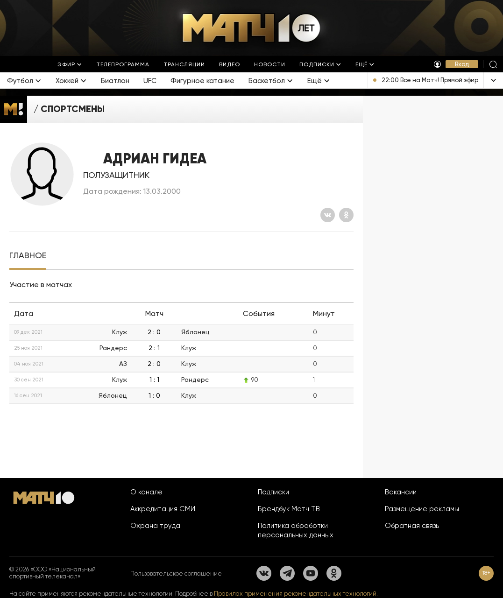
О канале (146, 492)
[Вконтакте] (327, 215)
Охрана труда (155, 525)
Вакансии (401, 492)
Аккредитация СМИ (162, 509)
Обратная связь (412, 525)
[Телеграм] (287, 573)
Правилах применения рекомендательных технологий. (296, 593)
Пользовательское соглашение (176, 573)
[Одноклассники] (346, 215)
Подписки (273, 492)
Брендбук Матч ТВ (289, 509)
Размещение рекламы (422, 509)
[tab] (27, 255)
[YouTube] (310, 573)
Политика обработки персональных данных (295, 530)
